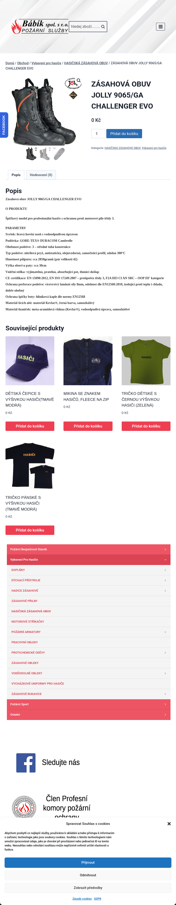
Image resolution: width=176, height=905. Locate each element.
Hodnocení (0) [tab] (41, 175)
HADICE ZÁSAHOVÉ (89, 590)
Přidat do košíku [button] (30, 426)
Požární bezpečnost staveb (89, 549)
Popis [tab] (16, 175)
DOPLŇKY (89, 570)
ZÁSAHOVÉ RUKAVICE (89, 694)
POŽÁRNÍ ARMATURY (89, 632)
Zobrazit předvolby (88, 888)
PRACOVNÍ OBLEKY (24, 642)
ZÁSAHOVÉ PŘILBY (24, 601)
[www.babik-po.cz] (39, 26)
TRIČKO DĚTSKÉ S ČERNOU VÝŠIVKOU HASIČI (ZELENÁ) (141, 399)
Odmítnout (88, 875)
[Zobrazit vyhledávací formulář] (88, 26)
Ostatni (89, 714)
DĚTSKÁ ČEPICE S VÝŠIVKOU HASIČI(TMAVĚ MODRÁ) (30, 399)
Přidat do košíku (124, 133)
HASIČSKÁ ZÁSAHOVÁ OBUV (122, 148)
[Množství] (98, 133)
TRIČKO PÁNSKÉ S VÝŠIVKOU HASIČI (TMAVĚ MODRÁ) (23, 503)
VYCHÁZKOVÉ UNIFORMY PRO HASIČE (37, 683)
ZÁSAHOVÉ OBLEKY (24, 663)
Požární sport (89, 704)
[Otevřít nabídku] (160, 26)
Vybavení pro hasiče (154, 148)
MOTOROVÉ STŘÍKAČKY (27, 621)
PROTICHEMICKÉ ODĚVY (89, 652)
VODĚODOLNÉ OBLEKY (89, 673)
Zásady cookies (82, 898)
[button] (169, 823)
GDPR (97, 898)
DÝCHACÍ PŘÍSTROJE (89, 580)
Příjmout (87, 862)
